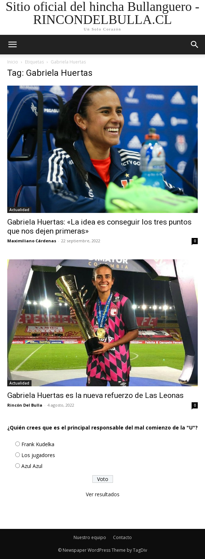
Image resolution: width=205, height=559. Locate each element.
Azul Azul (31, 466)
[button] (195, 44)
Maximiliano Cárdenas (31, 240)
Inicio (12, 62)
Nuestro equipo (90, 537)
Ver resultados (103, 494)
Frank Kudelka (37, 444)
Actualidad (19, 209)
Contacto (122, 537)
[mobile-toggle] (12, 44)
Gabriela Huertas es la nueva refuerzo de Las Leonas (95, 395)
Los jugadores (38, 455)
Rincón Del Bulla (24, 405)
